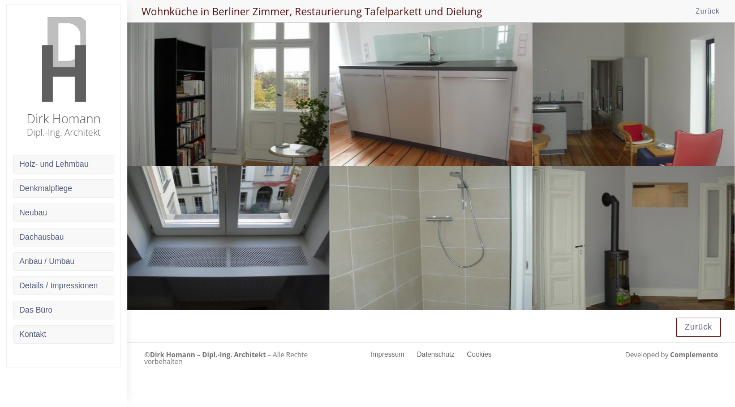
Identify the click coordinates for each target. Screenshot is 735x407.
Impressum (387, 354)
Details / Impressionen (58, 285)
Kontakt (32, 334)
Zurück (707, 11)
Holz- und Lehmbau (53, 163)
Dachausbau (41, 236)
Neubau (33, 212)
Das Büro (35, 309)
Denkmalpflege (45, 188)
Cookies (479, 354)
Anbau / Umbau (46, 261)
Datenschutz (436, 354)
